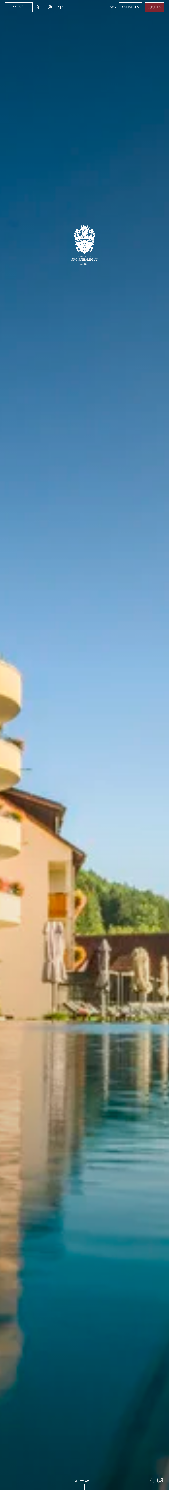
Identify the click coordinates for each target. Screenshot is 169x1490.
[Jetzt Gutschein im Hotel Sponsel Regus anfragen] (60, 7)
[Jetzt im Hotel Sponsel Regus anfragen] (130, 7)
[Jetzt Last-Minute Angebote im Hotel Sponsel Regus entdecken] (50, 7)
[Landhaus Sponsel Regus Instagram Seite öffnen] (160, 1480)
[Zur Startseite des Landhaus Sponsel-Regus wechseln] (84, 244)
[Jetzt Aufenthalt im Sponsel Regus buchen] (154, 7)
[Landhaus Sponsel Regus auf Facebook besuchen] (151, 1480)
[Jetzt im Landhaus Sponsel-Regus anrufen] (39, 7)
